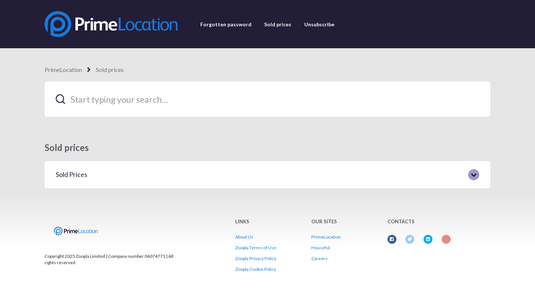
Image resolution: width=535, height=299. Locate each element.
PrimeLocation (63, 69)
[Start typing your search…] (267, 99)
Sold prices (277, 24)
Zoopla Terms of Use (255, 247)
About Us (244, 237)
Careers (319, 258)
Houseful (320, 247)
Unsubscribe (319, 24)
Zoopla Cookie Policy (255, 269)
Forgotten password (226, 24)
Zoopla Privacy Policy (255, 258)
